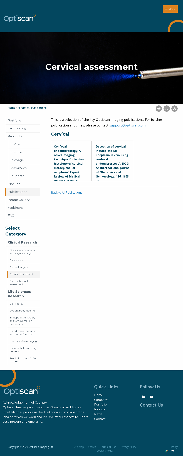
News (98, 414)
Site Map (79, 447)
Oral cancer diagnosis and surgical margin (22, 252)
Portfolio (14, 120)
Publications (17, 192)
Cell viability (16, 303)
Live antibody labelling (23, 310)
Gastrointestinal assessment (19, 283)
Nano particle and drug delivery (23, 350)
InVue (15, 144)
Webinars (15, 207)
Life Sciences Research (19, 294)
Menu (170, 9)
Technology (17, 128)
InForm (16, 152)
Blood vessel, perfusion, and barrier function (23, 333)
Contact (100, 419)
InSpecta (17, 176)
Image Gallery (18, 200)
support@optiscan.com (127, 125)
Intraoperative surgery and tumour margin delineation (22, 320)
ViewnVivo (19, 168)
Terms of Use (108, 447)
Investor (100, 409)
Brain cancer (17, 260)
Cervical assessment (21, 274)
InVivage (17, 160)
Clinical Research (22, 242)
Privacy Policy (128, 447)
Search (92, 447)
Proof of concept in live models (23, 360)
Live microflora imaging (23, 341)
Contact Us (151, 405)
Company (101, 400)
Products (15, 136)
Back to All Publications (66, 192)
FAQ (11, 215)
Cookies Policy (105, 450)
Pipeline (14, 184)
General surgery (19, 267)
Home (98, 395)
